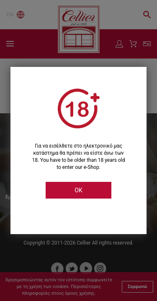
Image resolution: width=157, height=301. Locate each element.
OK (78, 190)
